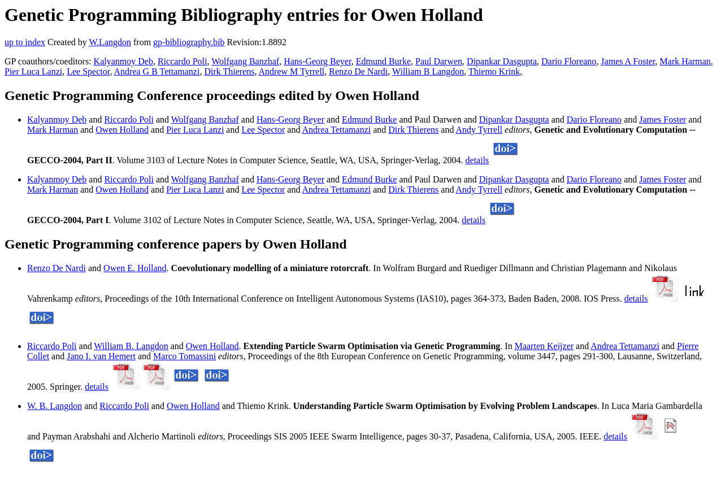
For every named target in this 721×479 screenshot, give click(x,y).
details (477, 160)
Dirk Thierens (229, 71)
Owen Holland (122, 129)
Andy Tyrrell (479, 129)
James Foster (662, 119)
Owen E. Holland (135, 268)
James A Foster (628, 61)
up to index (25, 42)
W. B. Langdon (54, 406)
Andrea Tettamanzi (336, 129)
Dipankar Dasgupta (502, 61)
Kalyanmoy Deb (123, 61)
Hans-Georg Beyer (317, 61)
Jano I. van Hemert (101, 356)
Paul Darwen (438, 61)
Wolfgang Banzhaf (245, 61)
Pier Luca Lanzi (33, 71)
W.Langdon (110, 42)
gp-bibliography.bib (189, 42)
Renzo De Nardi (358, 71)
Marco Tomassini (184, 356)
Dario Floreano (568, 61)
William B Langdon (428, 71)
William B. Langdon (131, 346)
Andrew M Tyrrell (292, 71)
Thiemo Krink (494, 71)
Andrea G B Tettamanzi (157, 71)
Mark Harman (685, 61)
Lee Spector (88, 71)
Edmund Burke (383, 61)
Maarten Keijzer (544, 346)
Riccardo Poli (182, 61)
